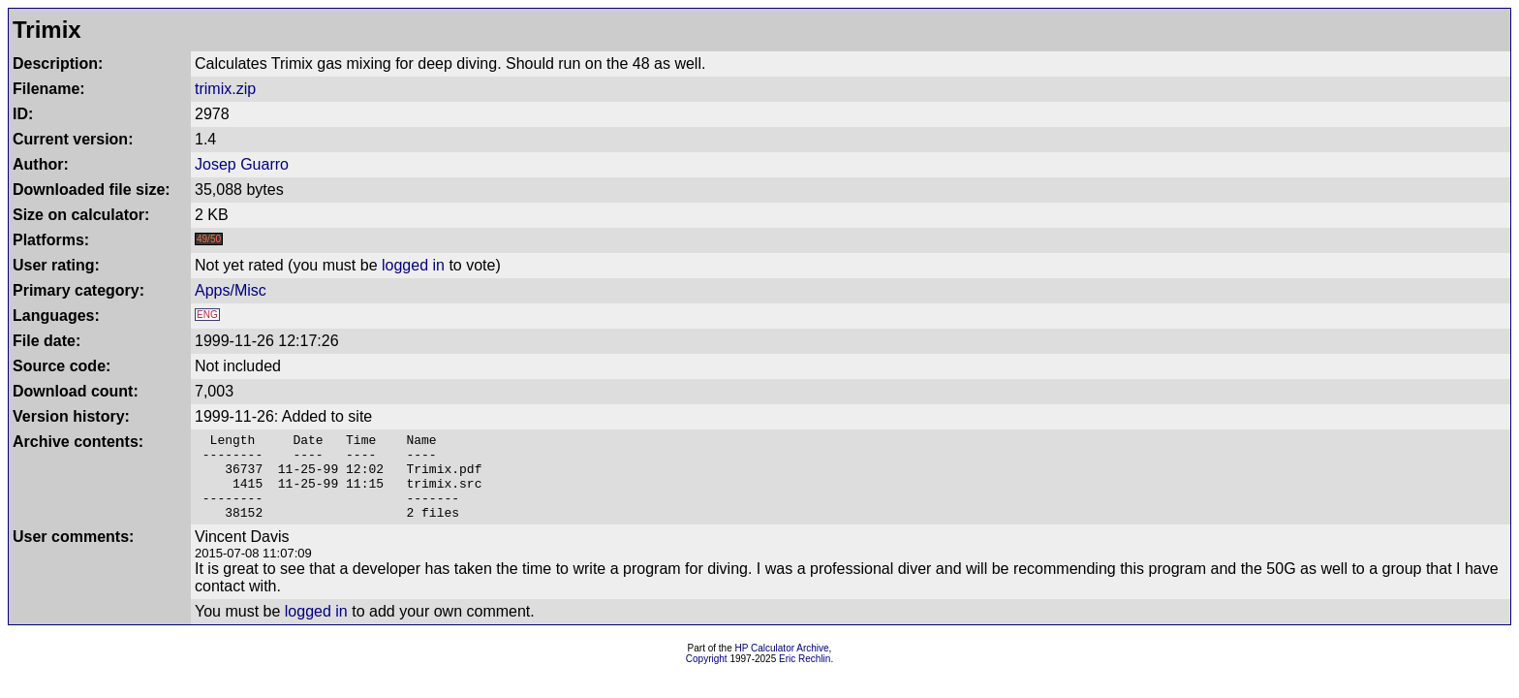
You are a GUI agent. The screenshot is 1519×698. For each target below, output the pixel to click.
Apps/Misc (230, 290)
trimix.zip (225, 88)
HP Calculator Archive (782, 665)
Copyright (707, 676)
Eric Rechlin (804, 676)
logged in (413, 265)
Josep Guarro (242, 164)
